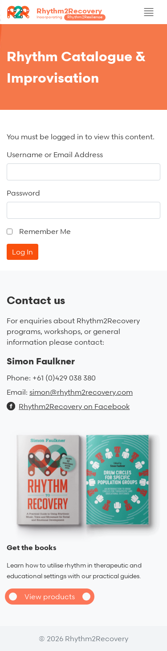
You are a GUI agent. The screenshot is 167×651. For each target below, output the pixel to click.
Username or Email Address (55, 154)
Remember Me (45, 231)
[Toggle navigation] (149, 12)
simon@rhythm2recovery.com (81, 392)
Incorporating (71, 17)
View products (49, 596)
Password (23, 192)
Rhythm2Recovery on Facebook (68, 406)
